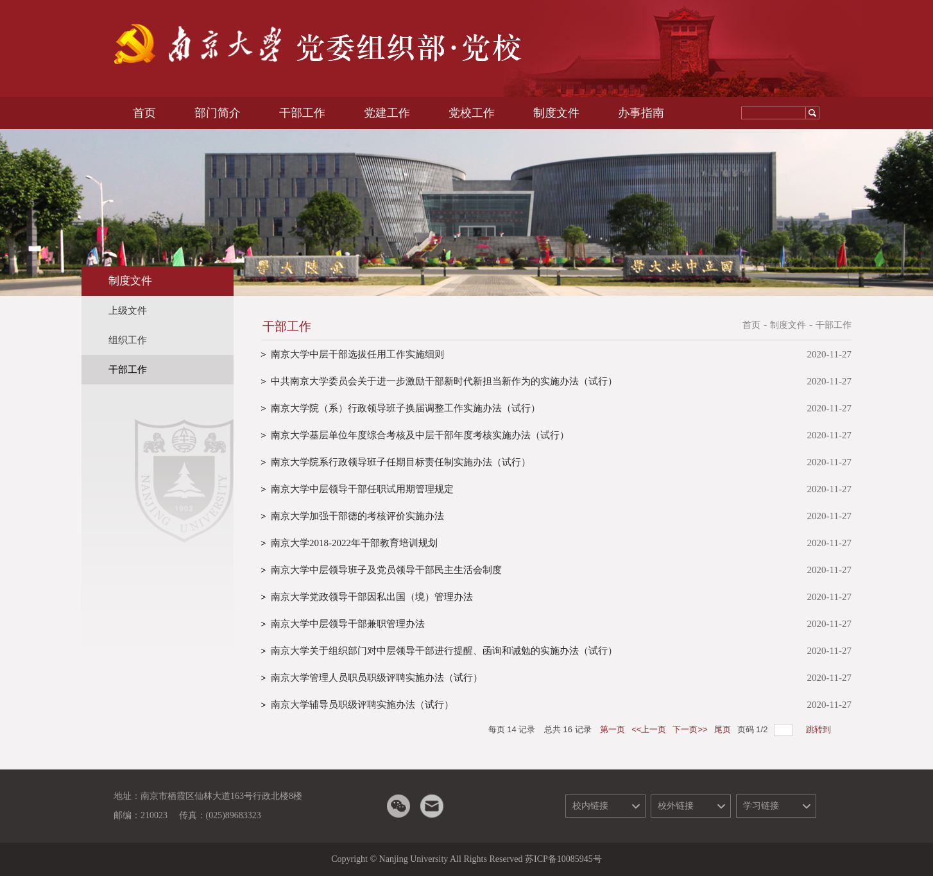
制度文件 (788, 325)
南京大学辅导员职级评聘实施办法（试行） (362, 705)
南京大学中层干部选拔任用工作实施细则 (357, 354)
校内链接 (590, 806)
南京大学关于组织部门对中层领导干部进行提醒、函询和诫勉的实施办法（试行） (444, 651)
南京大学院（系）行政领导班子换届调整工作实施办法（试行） (405, 408)
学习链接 (761, 806)
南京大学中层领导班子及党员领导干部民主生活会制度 (386, 570)
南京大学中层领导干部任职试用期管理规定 (362, 489)
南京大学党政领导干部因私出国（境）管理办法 (372, 597)
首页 (751, 325)
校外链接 (676, 806)
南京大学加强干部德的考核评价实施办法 (357, 516)
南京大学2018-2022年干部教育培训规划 (354, 543)
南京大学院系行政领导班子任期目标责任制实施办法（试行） (401, 462)
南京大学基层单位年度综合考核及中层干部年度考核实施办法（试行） (420, 435)
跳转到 (820, 729)
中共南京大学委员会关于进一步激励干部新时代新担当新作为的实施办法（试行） (444, 381)
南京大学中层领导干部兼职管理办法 (348, 624)
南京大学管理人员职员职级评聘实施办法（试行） (377, 678)
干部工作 (834, 325)
